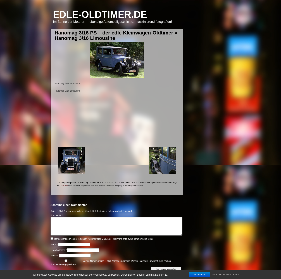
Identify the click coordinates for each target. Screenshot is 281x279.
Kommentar (57, 215)
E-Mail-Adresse (59, 250)
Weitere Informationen (226, 274)
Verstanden (199, 274)
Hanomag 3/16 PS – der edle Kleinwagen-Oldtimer (114, 33)
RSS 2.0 (64, 186)
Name (54, 244)
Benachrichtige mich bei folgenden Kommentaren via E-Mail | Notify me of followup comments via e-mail (103, 239)
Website (54, 255)
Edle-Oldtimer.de (100, 14)
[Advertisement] (117, 122)
